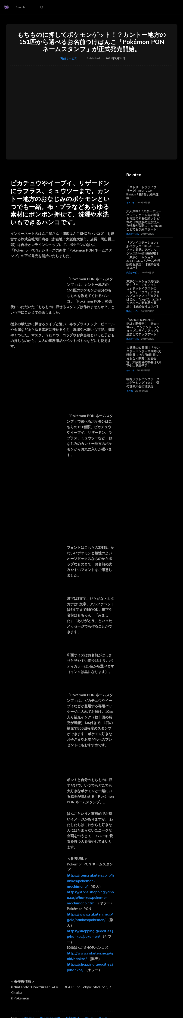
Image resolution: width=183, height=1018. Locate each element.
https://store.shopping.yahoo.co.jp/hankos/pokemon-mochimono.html (90, 897)
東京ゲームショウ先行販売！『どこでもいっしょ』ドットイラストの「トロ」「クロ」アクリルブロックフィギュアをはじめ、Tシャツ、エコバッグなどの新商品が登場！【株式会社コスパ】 (143, 294)
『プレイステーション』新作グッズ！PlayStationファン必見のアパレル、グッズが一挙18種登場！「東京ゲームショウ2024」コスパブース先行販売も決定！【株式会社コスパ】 (143, 255)
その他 (129, 390)
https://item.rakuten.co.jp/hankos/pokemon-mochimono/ (90, 881)
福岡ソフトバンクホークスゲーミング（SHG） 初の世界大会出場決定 (142, 382)
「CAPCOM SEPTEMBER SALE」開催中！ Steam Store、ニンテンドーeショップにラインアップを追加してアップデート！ (142, 327)
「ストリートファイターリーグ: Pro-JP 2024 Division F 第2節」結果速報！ (142, 192)
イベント (130, 202)
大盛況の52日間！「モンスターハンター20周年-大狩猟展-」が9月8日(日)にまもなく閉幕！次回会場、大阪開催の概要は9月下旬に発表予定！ (143, 357)
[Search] (41, 7)
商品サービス (68, 58)
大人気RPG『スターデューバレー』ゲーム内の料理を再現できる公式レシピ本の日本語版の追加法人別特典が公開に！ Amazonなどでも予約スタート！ (144, 220)
